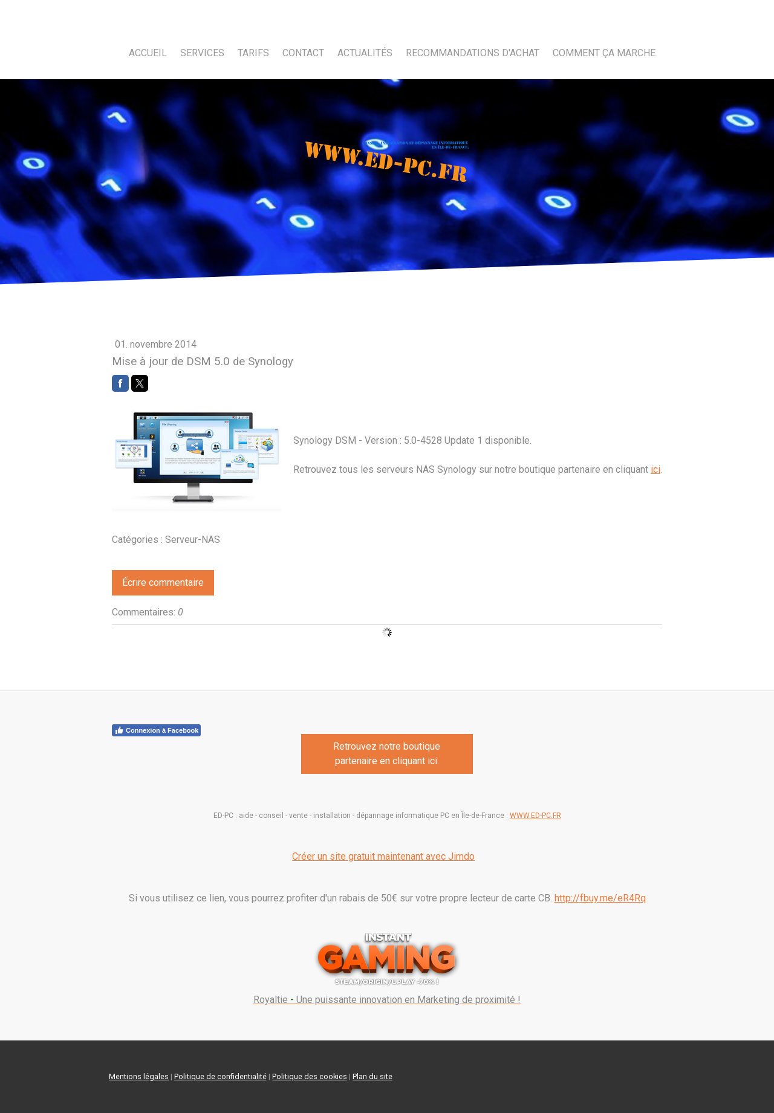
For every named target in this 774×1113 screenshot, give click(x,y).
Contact (303, 53)
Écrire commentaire (163, 582)
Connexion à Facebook (156, 730)
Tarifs (253, 53)
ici (655, 469)
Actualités (364, 53)
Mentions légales (139, 1076)
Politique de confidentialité (220, 1076)
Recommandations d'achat (472, 53)
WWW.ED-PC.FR (535, 815)
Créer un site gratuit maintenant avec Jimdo (383, 856)
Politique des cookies (309, 1076)
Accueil (148, 53)
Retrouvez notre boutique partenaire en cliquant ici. (386, 754)
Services (202, 53)
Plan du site (372, 1076)
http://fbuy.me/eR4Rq (600, 898)
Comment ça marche (604, 53)
